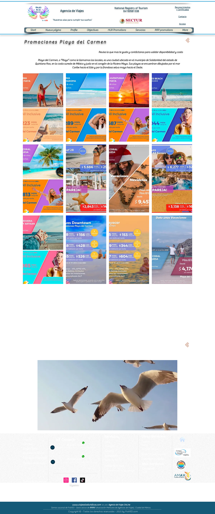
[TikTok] (82, 480)
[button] (43, 107)
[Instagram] (66, 480)
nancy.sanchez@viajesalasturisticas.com (77, 462)
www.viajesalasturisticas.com (86, 504)
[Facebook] (74, 480)
